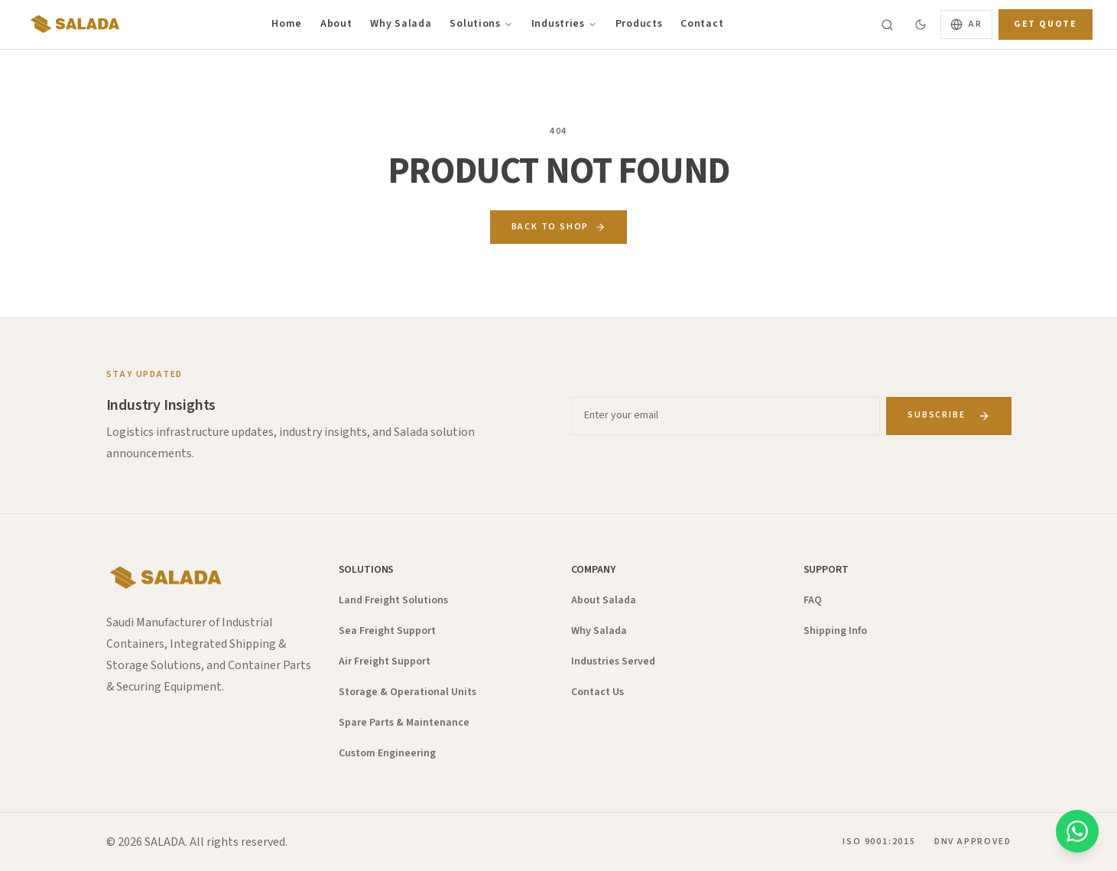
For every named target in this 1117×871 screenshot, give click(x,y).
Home (286, 23)
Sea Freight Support (387, 631)
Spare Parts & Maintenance (404, 722)
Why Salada (400, 23)
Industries (564, 23)
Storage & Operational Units (407, 692)
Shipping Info (835, 631)
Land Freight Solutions (393, 600)
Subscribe (948, 414)
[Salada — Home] (73, 24)
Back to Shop (558, 226)
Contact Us (597, 692)
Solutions (481, 23)
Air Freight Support (384, 661)
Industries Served (613, 661)
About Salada (603, 600)
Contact (701, 23)
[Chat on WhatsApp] (1077, 831)
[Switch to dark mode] (920, 24)
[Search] (887, 24)
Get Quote (1045, 24)
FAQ (813, 600)
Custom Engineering (387, 753)
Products (639, 23)
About (336, 23)
